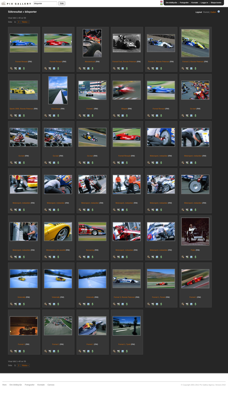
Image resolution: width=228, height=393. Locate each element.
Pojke (193, 250)
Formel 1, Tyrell (124, 344)
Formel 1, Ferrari (158, 297)
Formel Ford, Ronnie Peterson (124, 62)
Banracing (90, 250)
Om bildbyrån (171, 3)
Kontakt (194, 3)
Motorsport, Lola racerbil (55, 250)
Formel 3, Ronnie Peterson (158, 62)
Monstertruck (90, 62)
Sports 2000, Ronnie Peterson (21, 109)
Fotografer (184, 3)
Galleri (213, 12)
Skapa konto (216, 3)
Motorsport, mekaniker (158, 156)
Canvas (50, 385)
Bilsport (124, 109)
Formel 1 (90, 109)
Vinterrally (21, 297)
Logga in (204, 3)
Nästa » (25, 22)
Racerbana (55, 109)
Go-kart (193, 109)
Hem (4, 385)
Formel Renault (21, 62)
